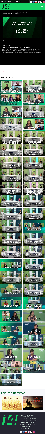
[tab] (3, 71)
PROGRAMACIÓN (6, 1)
